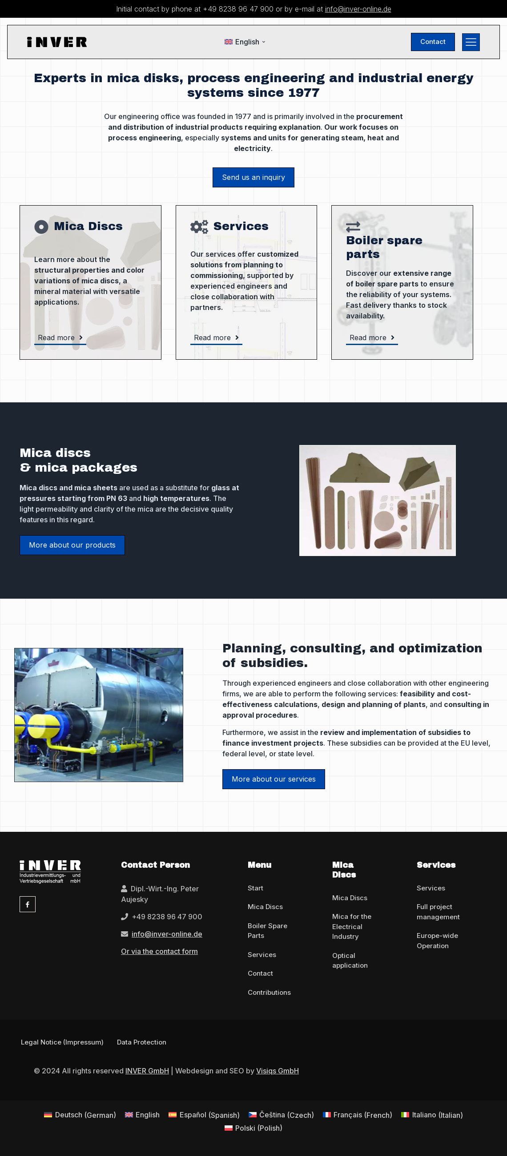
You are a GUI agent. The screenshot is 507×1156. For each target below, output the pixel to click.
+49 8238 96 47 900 (238, 8)
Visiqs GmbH (277, 1070)
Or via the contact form (159, 951)
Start (255, 888)
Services (262, 954)
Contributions (269, 992)
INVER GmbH (147, 1070)
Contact (260, 973)
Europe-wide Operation (437, 940)
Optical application (350, 960)
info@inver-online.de (358, 8)
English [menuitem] (247, 41)
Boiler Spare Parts (267, 931)
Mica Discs (265, 906)
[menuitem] (245, 42)
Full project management (438, 911)
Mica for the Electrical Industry (351, 926)
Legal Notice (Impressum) (62, 1042)
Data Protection (141, 1042)
